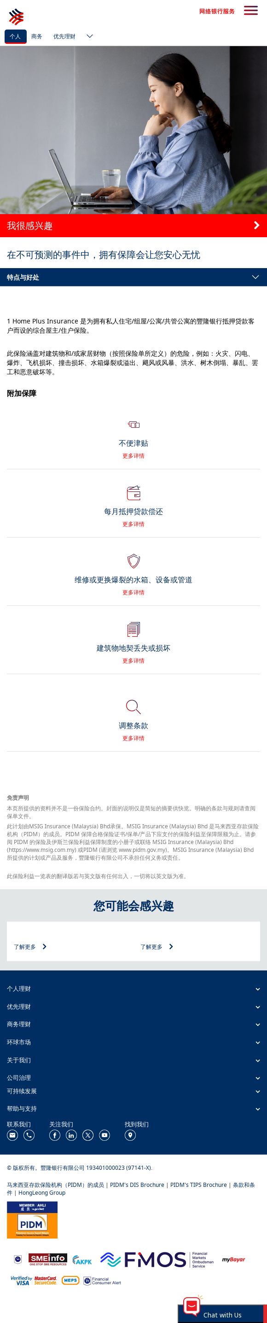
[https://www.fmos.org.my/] (157, 1258)
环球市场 (19, 1042)
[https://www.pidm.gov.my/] (32, 1219)
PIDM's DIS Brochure (137, 1185)
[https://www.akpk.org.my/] (82, 1258)
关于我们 (19, 1060)
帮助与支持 (22, 1108)
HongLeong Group (41, 1193)
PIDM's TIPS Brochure (198, 1185)
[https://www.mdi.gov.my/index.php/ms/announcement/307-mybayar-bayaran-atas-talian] (233, 1259)
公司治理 (19, 1077)
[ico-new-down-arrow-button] (87, 37)
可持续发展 (22, 1091)
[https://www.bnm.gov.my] (18, 1259)
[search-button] (251, 11)
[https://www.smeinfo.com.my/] (48, 1258)
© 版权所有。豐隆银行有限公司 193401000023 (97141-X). (79, 1168)
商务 (36, 36)
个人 (15, 36)
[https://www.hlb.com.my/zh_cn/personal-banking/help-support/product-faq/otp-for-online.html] (34, 1279)
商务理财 (19, 1024)
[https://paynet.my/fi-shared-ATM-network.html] (70, 1279)
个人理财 (19, 988)
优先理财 (64, 36)
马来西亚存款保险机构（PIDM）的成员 (55, 1185)
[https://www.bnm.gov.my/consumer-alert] (102, 1280)
